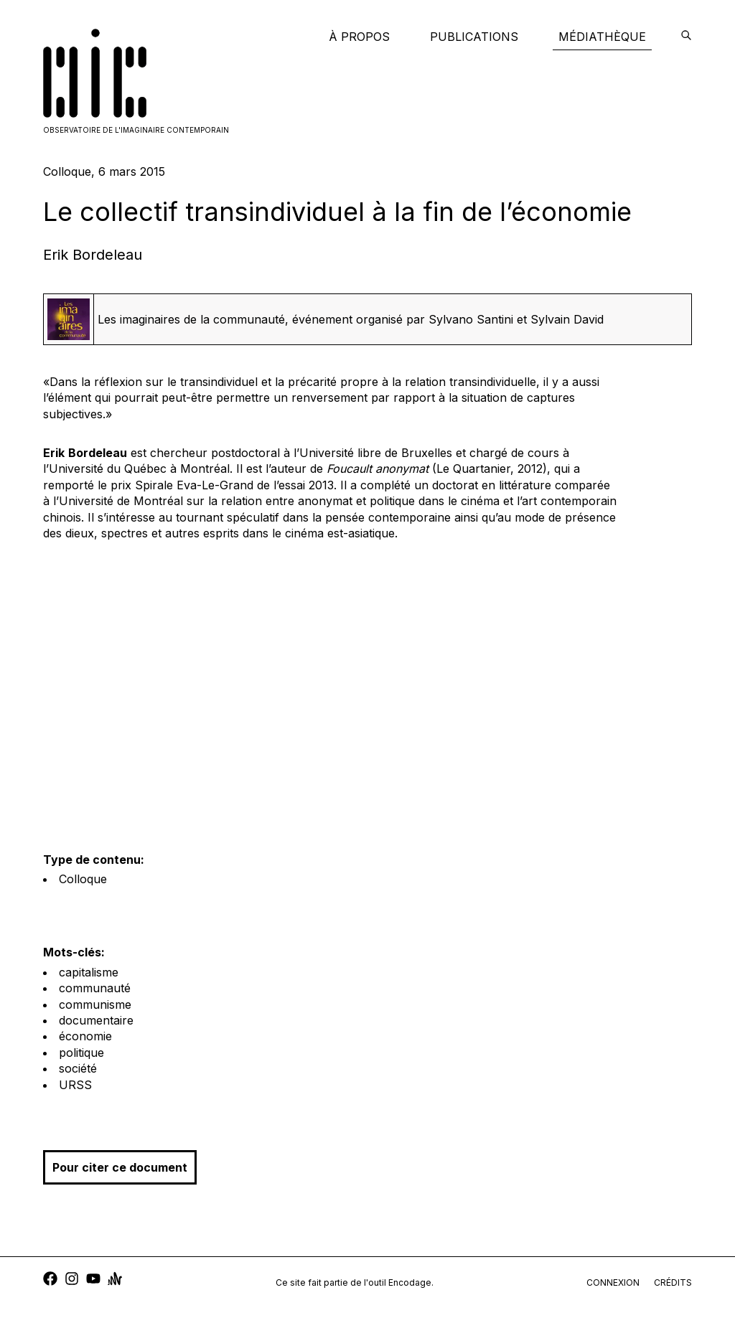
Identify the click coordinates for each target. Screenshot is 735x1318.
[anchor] (115, 1280)
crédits (673, 1282)
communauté (95, 988)
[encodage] (686, 36)
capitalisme (88, 972)
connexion (613, 1282)
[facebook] (50, 1280)
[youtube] (93, 1280)
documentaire (96, 1020)
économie (85, 1036)
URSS (75, 1085)
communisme (95, 1004)
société (78, 1068)
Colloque (83, 879)
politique (81, 1052)
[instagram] (72, 1280)
